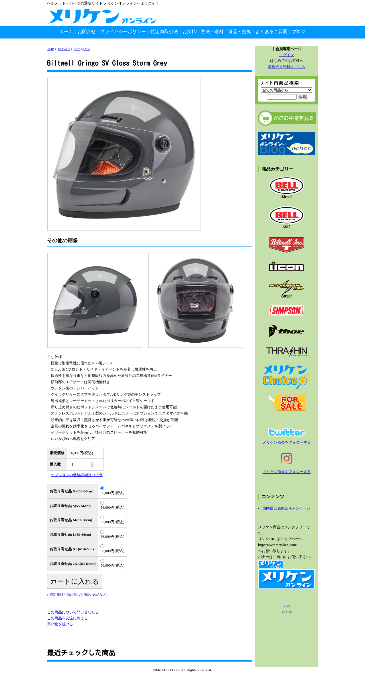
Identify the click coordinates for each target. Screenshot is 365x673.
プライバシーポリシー (123, 31)
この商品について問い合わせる (73, 612)
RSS (286, 606)
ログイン (286, 55)
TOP (50, 49)
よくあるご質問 (271, 31)
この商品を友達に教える (67, 618)
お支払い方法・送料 (203, 31)
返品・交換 (239, 31)
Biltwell (64, 49)
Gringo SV (82, 49)
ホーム (66, 31)
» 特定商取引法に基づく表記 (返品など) (77, 595)
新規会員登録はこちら (286, 66)
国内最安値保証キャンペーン (286, 508)
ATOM (286, 612)
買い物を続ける (60, 624)
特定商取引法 (164, 31)
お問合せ (87, 31)
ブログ (299, 31)
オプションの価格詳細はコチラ (77, 475)
